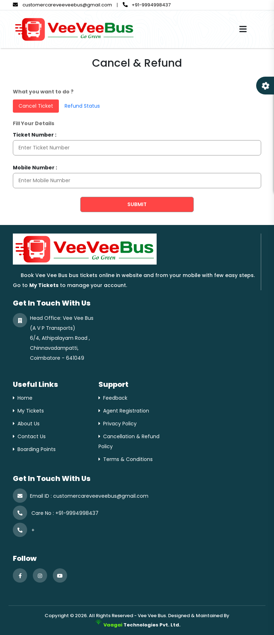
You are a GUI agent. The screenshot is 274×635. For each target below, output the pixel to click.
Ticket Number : (34, 134)
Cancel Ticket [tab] (36, 105)
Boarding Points (36, 449)
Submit (137, 204)
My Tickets (30, 410)
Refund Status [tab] (82, 105)
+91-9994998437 (147, 4)
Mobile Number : (35, 167)
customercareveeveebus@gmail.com (62, 4)
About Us (28, 423)
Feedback (115, 397)
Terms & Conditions (128, 459)
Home (24, 397)
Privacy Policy (120, 423)
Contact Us (31, 436)
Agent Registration (126, 410)
